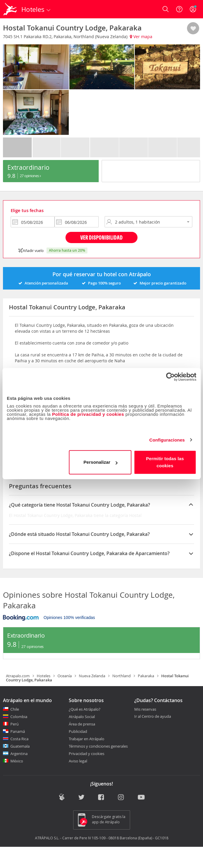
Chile (14, 709)
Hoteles (43, 675)
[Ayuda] (179, 9)
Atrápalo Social (82, 716)
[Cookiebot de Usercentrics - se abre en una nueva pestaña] (170, 376)
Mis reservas (145, 709)
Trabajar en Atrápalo (86, 738)
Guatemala (20, 746)
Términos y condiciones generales (98, 746)
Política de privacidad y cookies (88, 414)
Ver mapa (141, 36)
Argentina (19, 753)
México (16, 761)
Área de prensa (82, 724)
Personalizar (100, 462)
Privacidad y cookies (86, 753)
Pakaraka (146, 675)
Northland (121, 675)
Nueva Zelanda (92, 675)
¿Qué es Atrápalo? (84, 709)
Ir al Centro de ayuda (152, 716)
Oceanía (64, 675)
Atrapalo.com (18, 675)
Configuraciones (167, 439)
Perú (14, 724)
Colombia (18, 716)
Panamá (17, 731)
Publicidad (78, 731)
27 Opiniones (30, 175)
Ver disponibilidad (101, 237)
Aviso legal (78, 761)
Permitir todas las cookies (165, 462)
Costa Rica (19, 738)
